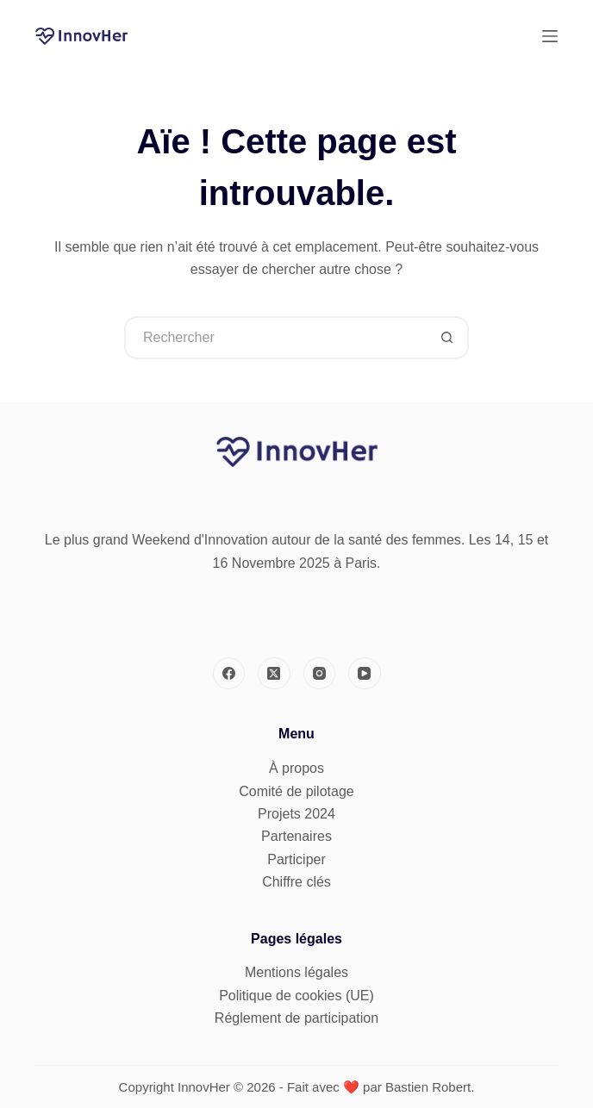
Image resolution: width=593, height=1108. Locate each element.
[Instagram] (319, 673)
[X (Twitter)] (274, 673)
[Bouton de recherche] (447, 337)
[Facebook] (229, 673)
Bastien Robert (428, 1087)
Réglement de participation (296, 1018)
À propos (296, 768)
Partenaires (296, 836)
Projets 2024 (296, 813)
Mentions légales (296, 972)
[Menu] (550, 36)
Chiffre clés (296, 882)
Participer (296, 859)
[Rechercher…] (275, 337)
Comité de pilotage (296, 791)
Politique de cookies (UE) (296, 995)
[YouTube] (364, 673)
